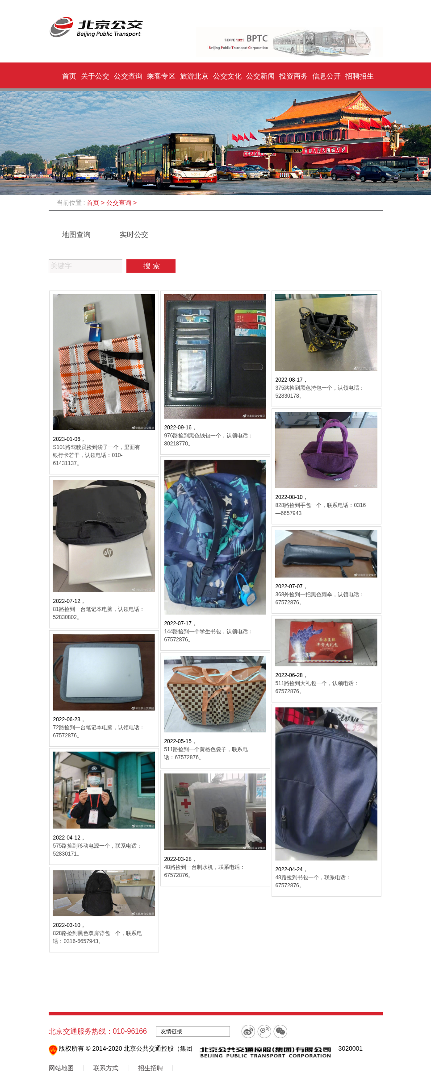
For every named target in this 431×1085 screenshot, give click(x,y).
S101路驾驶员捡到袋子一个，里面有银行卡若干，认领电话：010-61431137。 (96, 455)
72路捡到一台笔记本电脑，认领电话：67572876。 (98, 731)
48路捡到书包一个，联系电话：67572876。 (313, 881)
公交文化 (227, 76)
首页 (69, 76)
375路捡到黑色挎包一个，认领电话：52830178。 (319, 392)
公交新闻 (260, 76)
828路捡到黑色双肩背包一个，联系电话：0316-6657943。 (97, 937)
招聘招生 (359, 76)
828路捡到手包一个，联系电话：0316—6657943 (320, 509)
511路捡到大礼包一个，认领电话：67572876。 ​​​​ (317, 687)
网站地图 (61, 1068)
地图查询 (76, 234)
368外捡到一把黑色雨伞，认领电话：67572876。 (319, 598)
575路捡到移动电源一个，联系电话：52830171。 (97, 850)
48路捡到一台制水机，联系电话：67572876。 (204, 871)
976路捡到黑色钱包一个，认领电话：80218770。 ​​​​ (208, 439)
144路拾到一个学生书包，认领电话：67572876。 (208, 635)
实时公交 (134, 234)
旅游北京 (194, 76)
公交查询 (128, 76)
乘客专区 (161, 76)
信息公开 (326, 76)
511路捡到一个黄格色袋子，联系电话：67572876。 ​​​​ (206, 753)
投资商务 (293, 76)
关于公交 (95, 76)
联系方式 (105, 1068)
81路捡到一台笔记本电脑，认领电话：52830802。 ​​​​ (98, 613)
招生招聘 (150, 1068)
